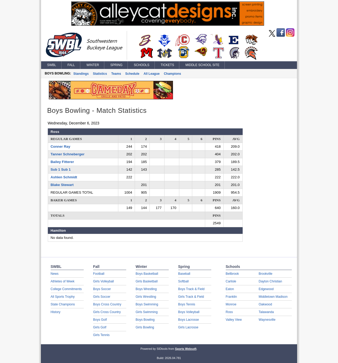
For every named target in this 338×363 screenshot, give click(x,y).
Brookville (266, 274)
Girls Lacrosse (188, 327)
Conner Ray (61, 146)
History (55, 312)
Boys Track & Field (191, 289)
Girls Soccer (101, 297)
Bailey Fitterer (62, 162)
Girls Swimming (147, 312)
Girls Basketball (147, 281)
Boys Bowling (145, 320)
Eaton (230, 289)
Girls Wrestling (146, 297)
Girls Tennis (101, 335)
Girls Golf (99, 327)
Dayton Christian (270, 281)
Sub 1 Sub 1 (61, 169)
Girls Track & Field (191, 297)
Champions (172, 74)
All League (152, 74)
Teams (116, 74)
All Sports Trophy (63, 297)
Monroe (231, 304)
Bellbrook (232, 274)
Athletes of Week (63, 281)
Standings (81, 74)
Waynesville (267, 320)
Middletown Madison (273, 297)
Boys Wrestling (146, 289)
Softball (183, 281)
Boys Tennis (186, 304)
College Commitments (66, 289)
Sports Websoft (185, 348)
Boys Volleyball (189, 312)
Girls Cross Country (107, 312)
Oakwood (265, 304)
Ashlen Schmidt (64, 177)
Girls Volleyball (103, 281)
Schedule (132, 74)
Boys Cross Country (107, 304)
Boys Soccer (102, 289)
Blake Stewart (62, 185)
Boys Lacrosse (188, 320)
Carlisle (231, 281)
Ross (229, 312)
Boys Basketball (147, 274)
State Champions (63, 304)
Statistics (100, 74)
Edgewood (266, 289)
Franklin (231, 297)
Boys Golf (100, 320)
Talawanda (266, 312)
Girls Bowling (145, 327)
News (55, 274)
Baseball (184, 274)
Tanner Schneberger (67, 154)
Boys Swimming (147, 304)
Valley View (234, 320)
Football (99, 274)
